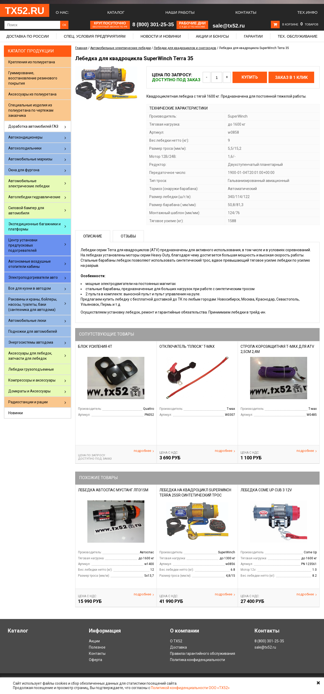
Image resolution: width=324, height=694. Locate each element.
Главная (81, 48)
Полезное (97, 647)
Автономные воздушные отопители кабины (29, 264)
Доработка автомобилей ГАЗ (33, 126)
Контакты (245, 12)
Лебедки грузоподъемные (31, 369)
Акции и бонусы (212, 36)
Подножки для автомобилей (32, 331)
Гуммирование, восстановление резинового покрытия (32, 78)
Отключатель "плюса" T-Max (187, 346)
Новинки (15, 413)
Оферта (95, 660)
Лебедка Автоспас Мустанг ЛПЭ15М (113, 490)
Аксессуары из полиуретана (32, 94)
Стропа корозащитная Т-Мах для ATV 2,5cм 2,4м (277, 349)
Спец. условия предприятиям (94, 36)
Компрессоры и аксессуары (31, 380)
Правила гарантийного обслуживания (202, 653)
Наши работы (179, 12)
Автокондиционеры (25, 137)
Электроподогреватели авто (33, 277)
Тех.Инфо (307, 12)
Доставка (178, 647)
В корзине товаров (300, 24)
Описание (92, 236)
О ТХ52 (176, 641)
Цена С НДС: (168, 452)
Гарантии (253, 36)
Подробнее (144, 451)
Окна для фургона (23, 170)
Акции (94, 641)
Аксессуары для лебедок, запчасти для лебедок (30, 355)
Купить (250, 77)
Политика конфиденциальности (197, 660)
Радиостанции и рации (28, 402)
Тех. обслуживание (297, 36)
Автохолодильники (24, 148)
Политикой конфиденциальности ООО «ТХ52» (190, 688)
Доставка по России (27, 36)
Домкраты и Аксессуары (29, 391)
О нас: (62, 12)
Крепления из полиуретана (31, 62)
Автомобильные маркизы (30, 159)
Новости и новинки (160, 36)
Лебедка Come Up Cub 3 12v (266, 490)
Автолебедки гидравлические (34, 197)
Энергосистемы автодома (30, 342)
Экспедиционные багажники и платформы (34, 226)
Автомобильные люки (27, 320)
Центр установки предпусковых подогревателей (22, 245)
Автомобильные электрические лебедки (29, 183)
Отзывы (128, 236)
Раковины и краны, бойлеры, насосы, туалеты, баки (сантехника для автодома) (32, 304)
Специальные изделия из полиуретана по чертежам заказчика (30, 110)
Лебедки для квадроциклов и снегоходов (185, 48)
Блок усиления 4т (95, 346)
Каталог (115, 12)
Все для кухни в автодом (29, 288)
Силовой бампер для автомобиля (26, 210)
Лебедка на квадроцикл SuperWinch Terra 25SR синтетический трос (195, 492)
